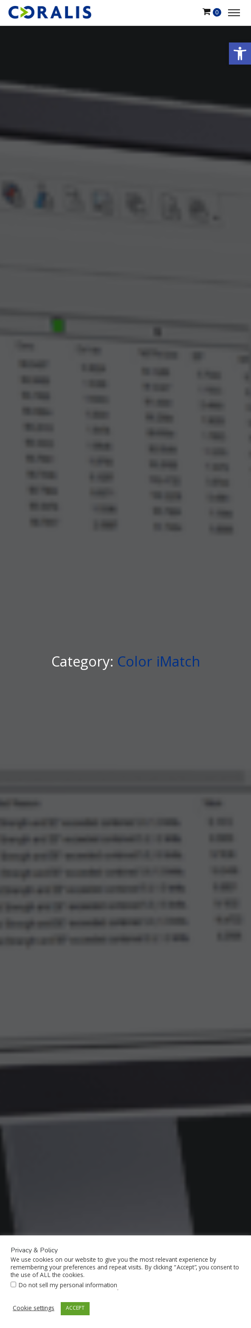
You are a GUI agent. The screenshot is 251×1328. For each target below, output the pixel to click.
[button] (240, 53)
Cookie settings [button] (33, 1309)
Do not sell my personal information (67, 1286)
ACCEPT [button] (75, 1308)
